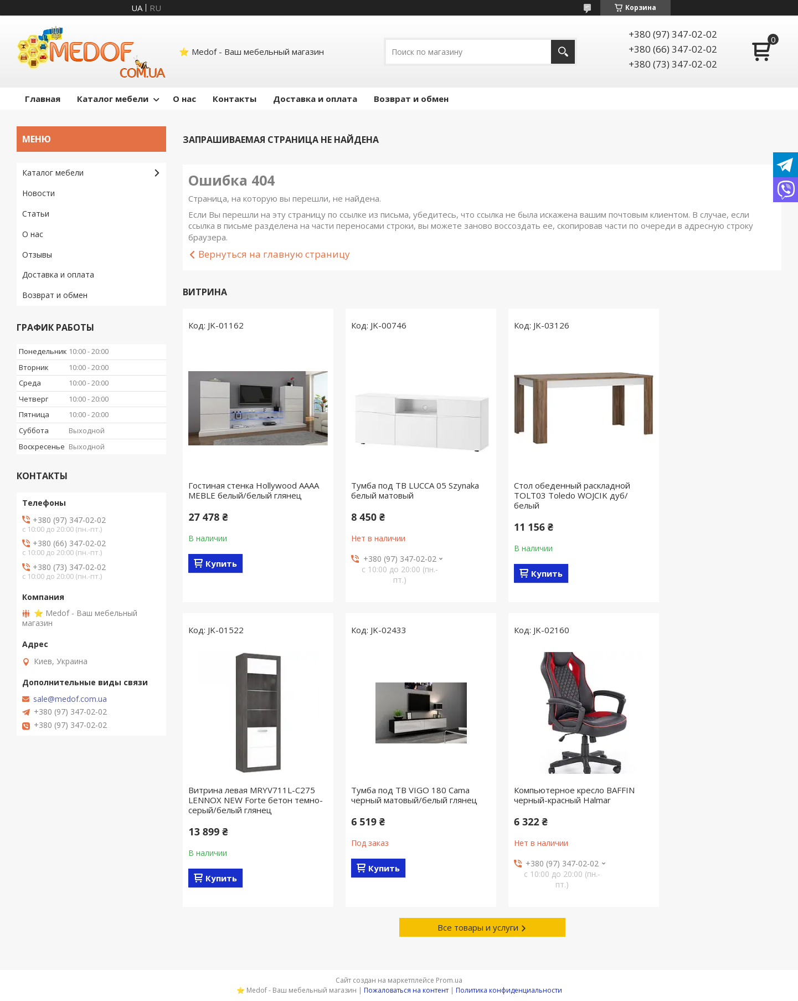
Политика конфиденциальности (509, 990)
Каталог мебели (112, 98)
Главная (42, 98)
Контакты (234, 98)
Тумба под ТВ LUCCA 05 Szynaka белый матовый (405, 490)
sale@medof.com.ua (70, 699)
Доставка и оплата (315, 98)
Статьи (35, 213)
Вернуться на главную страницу (274, 254)
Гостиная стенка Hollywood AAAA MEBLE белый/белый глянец (242, 495)
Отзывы (37, 254)
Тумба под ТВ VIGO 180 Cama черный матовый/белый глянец (251, 795)
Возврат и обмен (411, 98)
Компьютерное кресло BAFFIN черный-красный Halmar (401, 795)
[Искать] (563, 52)
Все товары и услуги (477, 927)
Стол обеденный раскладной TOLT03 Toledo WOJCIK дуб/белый (552, 495)
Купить (221, 573)
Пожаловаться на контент (406, 990)
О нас (184, 98)
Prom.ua (449, 980)
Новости (38, 193)
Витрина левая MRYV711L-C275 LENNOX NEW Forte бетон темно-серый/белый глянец (709, 495)
